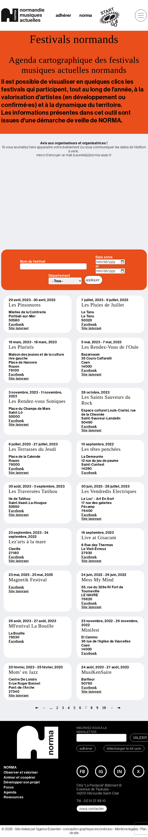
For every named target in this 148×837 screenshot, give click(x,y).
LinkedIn (120, 771)
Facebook (16, 324)
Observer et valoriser (21, 772)
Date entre (104, 257)
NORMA (10, 767)
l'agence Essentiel (48, 829)
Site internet (19, 328)
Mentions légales (126, 829)
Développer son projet (22, 782)
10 (104, 708)
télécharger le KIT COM (124, 748)
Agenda (10, 792)
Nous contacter (92, 808)
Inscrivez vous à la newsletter (92, 730)
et (97, 266)
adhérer (63, 15)
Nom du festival (32, 262)
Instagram (101, 771)
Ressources (14, 797)
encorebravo (103, 829)
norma (85, 15)
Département (59, 276)
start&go (111, 17)
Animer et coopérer (19, 777)
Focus (9, 787)
